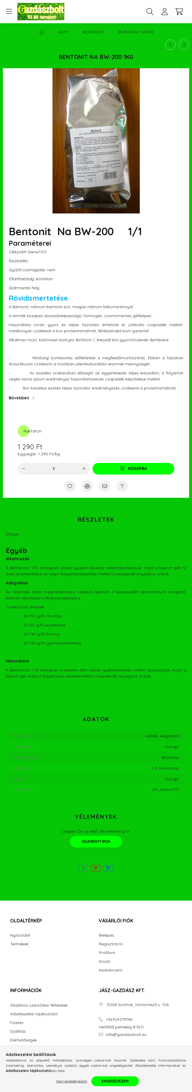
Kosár (104, 961)
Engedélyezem (115, 1081)
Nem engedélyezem (71, 1081)
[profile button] (164, 11)
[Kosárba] (133, 469)
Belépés (106, 935)
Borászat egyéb (136, 32)
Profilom (107, 952)
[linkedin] (108, 868)
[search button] (150, 11)
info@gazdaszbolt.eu (126, 1034)
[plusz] (83, 468)
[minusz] (23, 468)
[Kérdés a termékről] (122, 486)
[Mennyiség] (53, 469)
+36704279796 (119, 1019)
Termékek (19, 944)
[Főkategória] (41, 32)
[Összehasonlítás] (87, 486)
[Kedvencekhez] (70, 486)
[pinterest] (95, 868)
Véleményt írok (96, 841)
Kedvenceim (110, 970)
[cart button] (179, 11)
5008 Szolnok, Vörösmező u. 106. (137, 1004)
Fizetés (16, 1022)
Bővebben (19, 397)
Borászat (93, 32)
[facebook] (83, 868)
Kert (63, 32)
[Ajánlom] (105, 486)
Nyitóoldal (20, 935)
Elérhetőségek (23, 1040)
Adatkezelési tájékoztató (34, 1014)
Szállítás (18, 1031)
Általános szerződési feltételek (39, 1005)
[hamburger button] (9, 11)
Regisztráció (111, 944)
